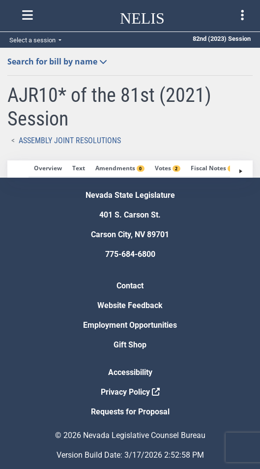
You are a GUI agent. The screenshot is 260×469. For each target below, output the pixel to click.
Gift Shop (130, 344)
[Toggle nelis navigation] (27, 15)
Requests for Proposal (130, 411)
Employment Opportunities (130, 325)
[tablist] (130, 169)
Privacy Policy (130, 392)
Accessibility (130, 372)
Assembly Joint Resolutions (70, 140)
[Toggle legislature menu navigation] (242, 15)
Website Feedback (130, 305)
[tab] (48, 169)
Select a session (33, 40)
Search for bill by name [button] (57, 61)
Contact (130, 285)
